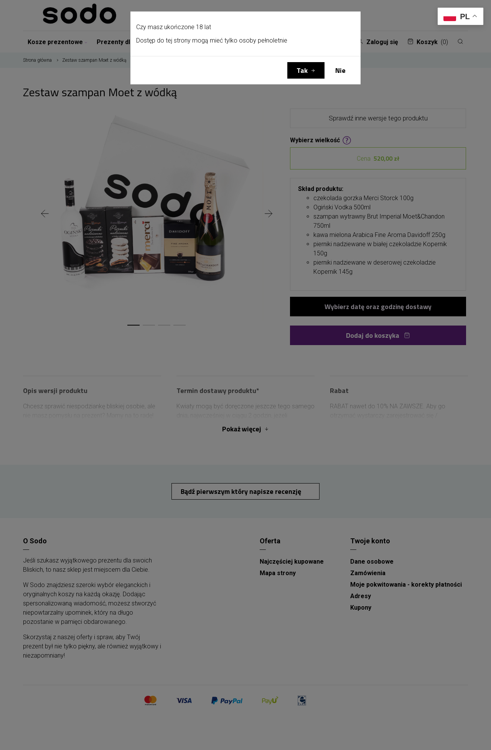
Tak (302, 70)
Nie (340, 70)
